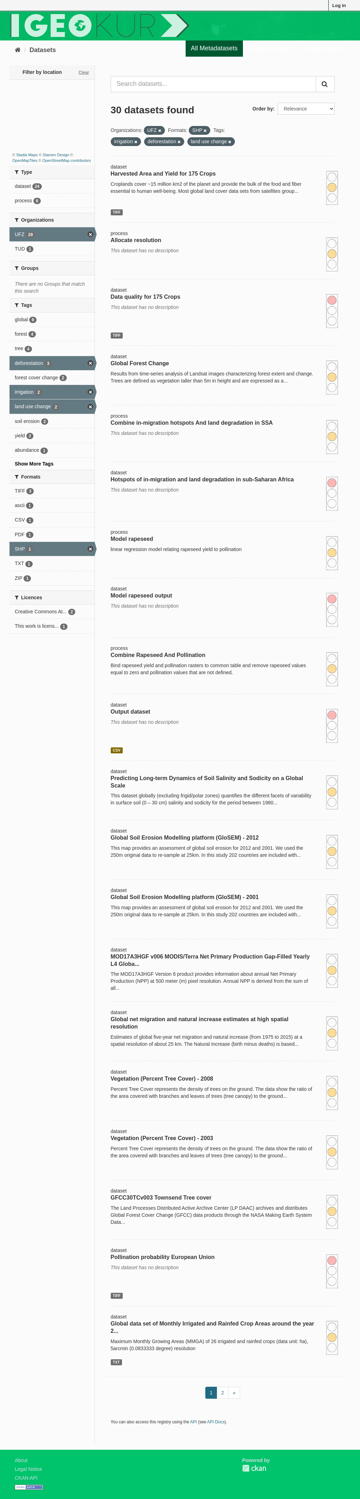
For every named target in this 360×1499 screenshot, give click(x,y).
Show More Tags (34, 464)
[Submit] (325, 84)
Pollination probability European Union (163, 1257)
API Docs (216, 1421)
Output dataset (130, 712)
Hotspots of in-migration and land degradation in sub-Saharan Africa (202, 479)
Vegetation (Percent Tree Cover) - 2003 (162, 1138)
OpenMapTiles (24, 160)
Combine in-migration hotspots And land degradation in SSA (192, 423)
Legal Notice (28, 1469)
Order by (262, 109)
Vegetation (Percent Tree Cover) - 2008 (162, 1079)
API (193, 1421)
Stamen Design (56, 155)
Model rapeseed (132, 539)
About (21, 1460)
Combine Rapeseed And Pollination (158, 655)
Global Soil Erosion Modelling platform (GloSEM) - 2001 (185, 897)
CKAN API (26, 1478)
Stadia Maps (27, 155)
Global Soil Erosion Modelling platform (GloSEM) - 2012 (185, 838)
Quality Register (271, 48)
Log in (339, 5)
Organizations (324, 48)
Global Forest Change (140, 363)
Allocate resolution (136, 240)
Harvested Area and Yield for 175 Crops (163, 174)
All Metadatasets (214, 48)
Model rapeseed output (141, 596)
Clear (83, 72)
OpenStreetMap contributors (66, 160)
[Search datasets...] (213, 84)
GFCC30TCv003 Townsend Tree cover (161, 1198)
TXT (116, 1362)
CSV (117, 750)
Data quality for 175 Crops (145, 297)
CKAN (254, 1468)
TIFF (117, 212)
